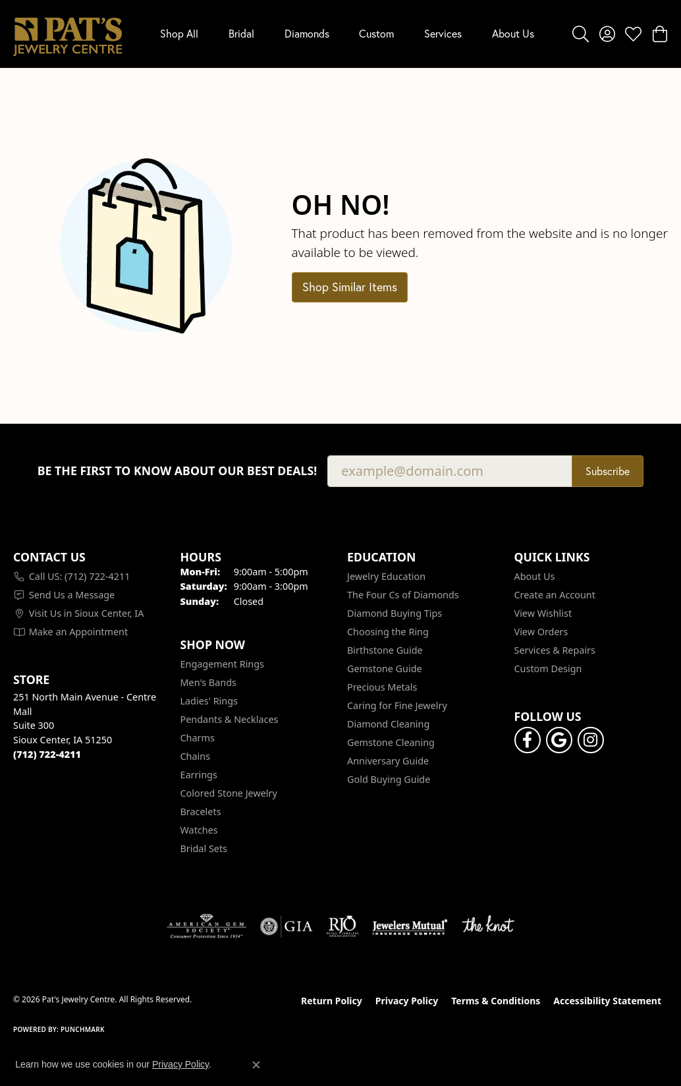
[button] (580, 33)
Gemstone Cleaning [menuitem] (391, 742)
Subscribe (608, 471)
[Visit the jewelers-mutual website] (410, 926)
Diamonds (307, 33)
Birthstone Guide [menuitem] (385, 650)
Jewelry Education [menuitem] (386, 576)
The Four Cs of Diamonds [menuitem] (403, 594)
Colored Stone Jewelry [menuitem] (228, 793)
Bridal (241, 33)
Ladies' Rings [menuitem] (209, 701)
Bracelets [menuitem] (200, 811)
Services (443, 33)
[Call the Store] (47, 754)
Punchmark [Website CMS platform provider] (83, 1029)
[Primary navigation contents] (347, 34)
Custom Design (548, 668)
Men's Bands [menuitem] (208, 682)
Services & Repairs (554, 650)
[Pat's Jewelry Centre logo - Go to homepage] (67, 34)
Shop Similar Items (349, 287)
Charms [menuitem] (197, 737)
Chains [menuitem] (195, 756)
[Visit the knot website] (488, 926)
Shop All (179, 33)
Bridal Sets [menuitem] (204, 848)
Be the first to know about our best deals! (177, 471)
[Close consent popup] (256, 1065)
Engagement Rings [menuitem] (222, 664)
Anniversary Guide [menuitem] (388, 761)
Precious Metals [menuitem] (382, 687)
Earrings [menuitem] (198, 774)
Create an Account (554, 594)
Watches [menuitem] (199, 830)
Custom (376, 33)
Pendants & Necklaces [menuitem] (229, 719)
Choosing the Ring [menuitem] (388, 631)
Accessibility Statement (607, 1000)
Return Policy (331, 1000)
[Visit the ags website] (206, 926)
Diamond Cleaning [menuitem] (388, 724)
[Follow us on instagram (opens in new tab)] (591, 740)
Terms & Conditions (495, 1000)
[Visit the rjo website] (342, 926)
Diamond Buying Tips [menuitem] (394, 613)
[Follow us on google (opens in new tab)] (559, 740)
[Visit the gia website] (286, 926)
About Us (513, 33)
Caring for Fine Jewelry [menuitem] (397, 705)
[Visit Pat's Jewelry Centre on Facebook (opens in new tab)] (527, 740)
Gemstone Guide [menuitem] (384, 668)
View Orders (541, 631)
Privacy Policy (406, 1000)
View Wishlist (543, 613)
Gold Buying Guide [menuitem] (388, 779)
